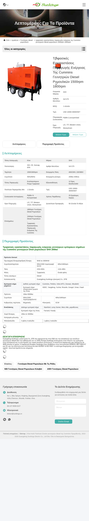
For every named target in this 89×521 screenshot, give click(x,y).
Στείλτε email (63, 422)
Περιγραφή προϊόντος (53, 144)
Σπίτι (7, 40)
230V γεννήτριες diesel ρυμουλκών (63, 369)
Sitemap (22, 434)
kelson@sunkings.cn (14, 414)
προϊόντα (15, 40)
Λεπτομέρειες (19, 144)
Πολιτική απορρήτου (10, 434)
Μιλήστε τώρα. (61, 134)
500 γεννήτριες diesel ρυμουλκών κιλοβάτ (23, 369)
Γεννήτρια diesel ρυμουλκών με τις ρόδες (36, 364)
